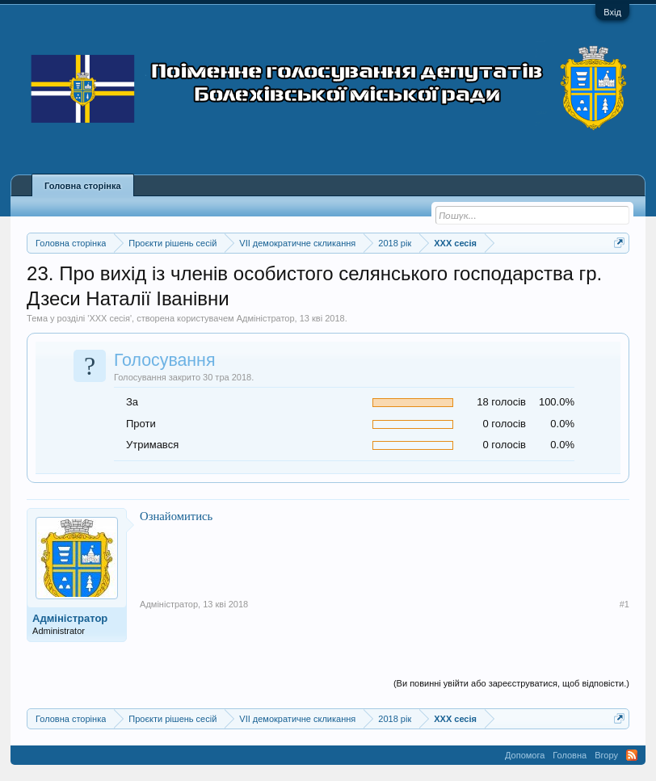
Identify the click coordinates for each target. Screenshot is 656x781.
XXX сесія (109, 318)
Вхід (612, 12)
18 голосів (501, 402)
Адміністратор (266, 318)
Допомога (525, 755)
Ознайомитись (176, 516)
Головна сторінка (82, 186)
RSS (631, 755)
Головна (570, 755)
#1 (624, 604)
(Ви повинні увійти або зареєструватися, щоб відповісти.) (511, 683)
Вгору (606, 755)
